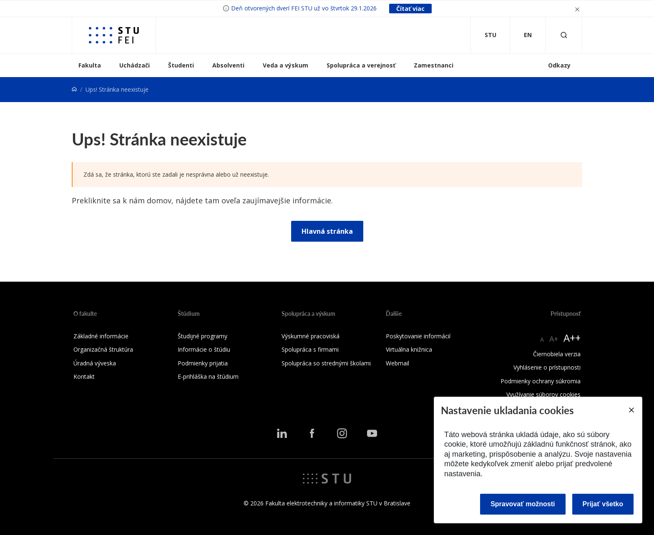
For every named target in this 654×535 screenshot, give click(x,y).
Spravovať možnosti (522, 504)
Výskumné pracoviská (311, 336)
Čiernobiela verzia (557, 354)
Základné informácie (100, 336)
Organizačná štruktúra (103, 349)
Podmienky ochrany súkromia (541, 381)
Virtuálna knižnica (409, 349)
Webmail (397, 363)
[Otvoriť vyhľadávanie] (564, 35)
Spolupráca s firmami (310, 349)
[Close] (631, 410)
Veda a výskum (285, 65)
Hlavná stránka (327, 231)
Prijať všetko (603, 504)
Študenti (181, 65)
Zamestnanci (433, 65)
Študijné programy (202, 336)
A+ (553, 339)
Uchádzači (134, 65)
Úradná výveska (94, 363)
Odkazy (559, 65)
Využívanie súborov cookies (543, 394)
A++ (572, 338)
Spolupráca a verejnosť (361, 65)
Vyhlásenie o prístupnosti (547, 367)
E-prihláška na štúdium (208, 376)
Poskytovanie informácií (418, 336)
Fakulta (89, 65)
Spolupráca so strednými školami (326, 363)
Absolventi (228, 65)
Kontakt (84, 376)
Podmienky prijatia (203, 363)
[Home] (74, 89)
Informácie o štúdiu (204, 349)
